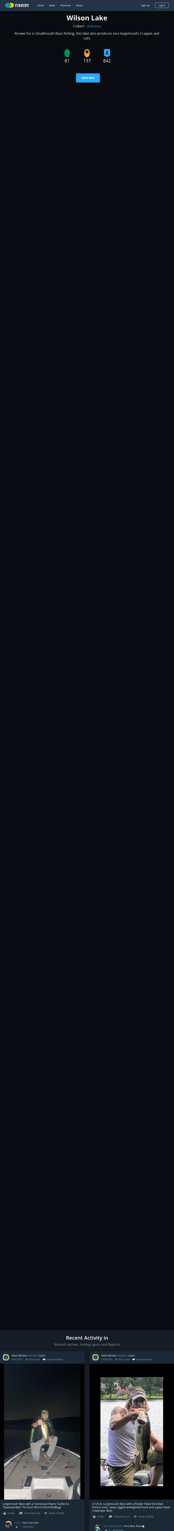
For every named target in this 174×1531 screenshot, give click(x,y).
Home (40, 5)
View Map (88, 78)
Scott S (18, 1522)
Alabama (94, 26)
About (79, 5)
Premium (65, 5)
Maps (52, 5)
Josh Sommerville (114, 1526)
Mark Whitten (19, 1355)
